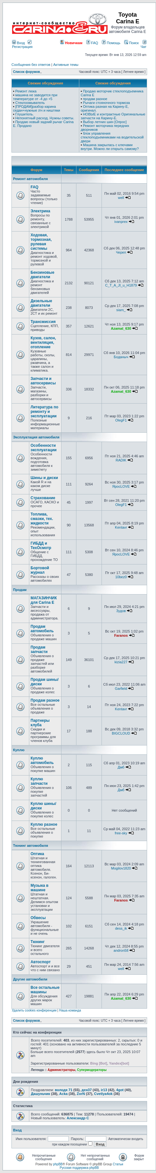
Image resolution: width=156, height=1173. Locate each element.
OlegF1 (121, 420)
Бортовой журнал (40, 570)
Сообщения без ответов (30, 65)
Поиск (131, 43)
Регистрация (22, 45)
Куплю (19, 750)
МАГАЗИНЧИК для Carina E (44, 600)
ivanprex (121, 222)
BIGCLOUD (121, 733)
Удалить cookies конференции (34, 1010)
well (121, 198)
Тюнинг (38, 942)
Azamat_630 (121, 328)
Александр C (78, 1118)
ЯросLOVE (121, 486)
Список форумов (26, 72)
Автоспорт (41, 962)
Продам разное (45, 700)
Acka (63, 1094)
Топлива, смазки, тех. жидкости (42, 518)
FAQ (92, 43)
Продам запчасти (39, 649)
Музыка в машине (39, 887)
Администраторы (61, 1070)
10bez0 (121, 577)
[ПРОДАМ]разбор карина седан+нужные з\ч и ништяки (36, 108)
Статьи (118, 1164)
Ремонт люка (26, 91)
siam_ (120, 310)
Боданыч (121, 357)
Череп (121, 252)
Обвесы (38, 918)
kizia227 (121, 662)
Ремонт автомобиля (30, 179)
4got (120, 1090)
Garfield (121, 688)
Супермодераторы (92, 1070)
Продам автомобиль (42, 628)
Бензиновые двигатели (42, 274)
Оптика (37, 854)
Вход (18, 43)
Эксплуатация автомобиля (36, 437)
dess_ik (121, 928)
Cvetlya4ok (103, 1094)
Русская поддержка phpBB (79, 1167)
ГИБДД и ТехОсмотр (41, 545)
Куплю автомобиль (42, 760)
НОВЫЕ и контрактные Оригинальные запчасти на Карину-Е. (113, 116)
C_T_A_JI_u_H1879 (121, 285)
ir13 (104, 1090)
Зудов (121, 611)
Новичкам (71, 43)
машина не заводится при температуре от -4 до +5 (35, 97)
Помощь (111, 43)
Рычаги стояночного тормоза (106, 103)
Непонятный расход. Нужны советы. (44, 118)
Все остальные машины (45, 989)
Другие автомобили (30, 979)
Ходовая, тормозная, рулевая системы (41, 242)
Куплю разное (44, 824)
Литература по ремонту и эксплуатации (44, 411)
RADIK (121, 460)
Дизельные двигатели (41, 303)
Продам (19, 590)
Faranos (121, 635)
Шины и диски (44, 478)
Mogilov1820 (121, 868)
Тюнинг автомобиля (30, 845)
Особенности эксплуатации (44, 447)
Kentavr (121, 527)
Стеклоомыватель (30, 103)
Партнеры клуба (40, 722)
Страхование (43, 498)
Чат (143, 45)
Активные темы (65, 65)
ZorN (81, 1094)
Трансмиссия (43, 321)
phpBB (58, 1164)
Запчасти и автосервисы (43, 380)
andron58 (121, 950)
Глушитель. (24, 114)
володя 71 (63, 1090)
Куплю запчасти (39, 781)
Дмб (120, 767)
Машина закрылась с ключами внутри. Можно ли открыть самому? (110, 147)
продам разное (95, 99)
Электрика (40, 211)
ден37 (87, 1090)
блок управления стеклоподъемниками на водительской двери (112, 137)
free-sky (121, 833)
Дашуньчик (40, 1094)
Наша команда (70, 1010)
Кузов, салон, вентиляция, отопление (43, 342)
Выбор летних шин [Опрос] (104, 122)
